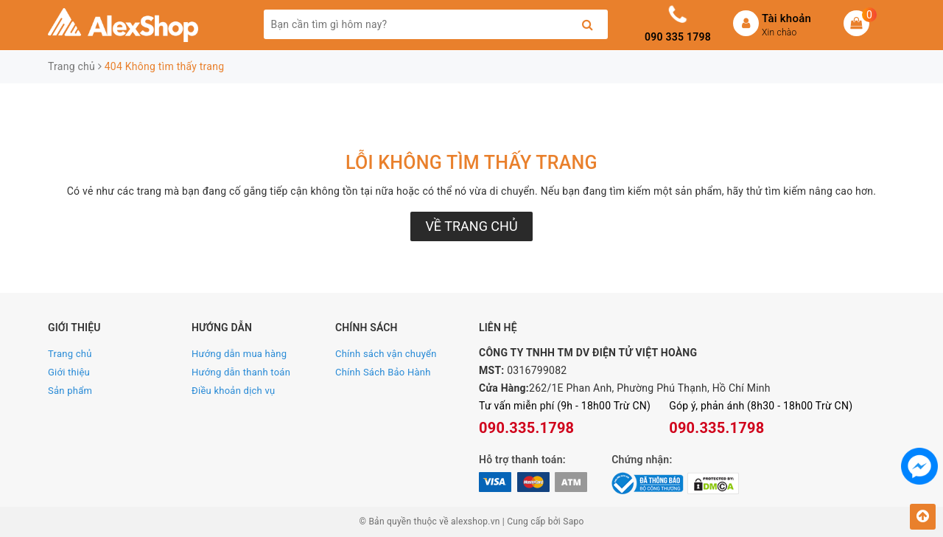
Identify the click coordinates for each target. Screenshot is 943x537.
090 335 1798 (678, 37)
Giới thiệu (69, 372)
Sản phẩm (70, 390)
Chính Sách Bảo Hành (383, 372)
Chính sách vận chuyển (386, 353)
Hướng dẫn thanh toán (241, 372)
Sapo (573, 521)
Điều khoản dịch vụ (233, 390)
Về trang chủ (471, 226)
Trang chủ (70, 353)
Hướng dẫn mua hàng (239, 353)
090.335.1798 (526, 428)
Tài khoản (786, 18)
